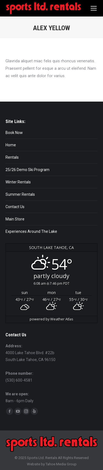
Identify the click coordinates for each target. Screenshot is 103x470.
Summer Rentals (20, 194)
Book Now (14, 132)
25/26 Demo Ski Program (27, 169)
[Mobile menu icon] (94, 8)
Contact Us (14, 207)
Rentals (12, 157)
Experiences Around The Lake (31, 231)
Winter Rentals (18, 182)
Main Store (14, 219)
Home (10, 145)
